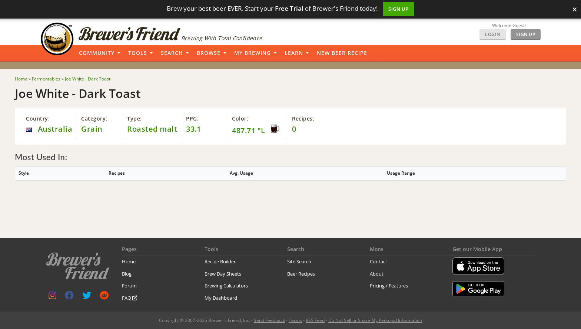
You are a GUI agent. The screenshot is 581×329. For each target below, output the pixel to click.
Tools (137, 52)
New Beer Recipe (342, 52)
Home (129, 261)
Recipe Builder (220, 261)
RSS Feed (315, 320)
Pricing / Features (389, 285)
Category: (94, 118)
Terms (295, 320)
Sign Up (398, 9)
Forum (129, 285)
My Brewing (252, 52)
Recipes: (303, 118)
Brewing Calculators (226, 285)
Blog (127, 273)
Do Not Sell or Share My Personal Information (375, 320)
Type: (134, 118)
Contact (378, 261)
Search (172, 52)
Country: (38, 118)
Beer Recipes (301, 273)
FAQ (129, 298)
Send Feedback (269, 320)
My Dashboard (221, 298)
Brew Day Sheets (223, 273)
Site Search (299, 261)
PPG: (192, 118)
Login (492, 34)
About (377, 273)
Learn (294, 52)
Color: (240, 118)
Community (96, 52)
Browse (208, 52)
